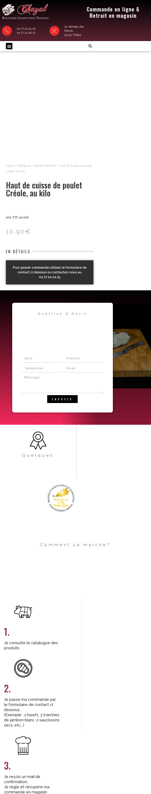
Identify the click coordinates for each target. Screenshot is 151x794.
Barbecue (99, 52)
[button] (9, 38)
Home (85, 52)
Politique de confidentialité (89, 777)
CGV (43, 777)
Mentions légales (59, 777)
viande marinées (120, 52)
